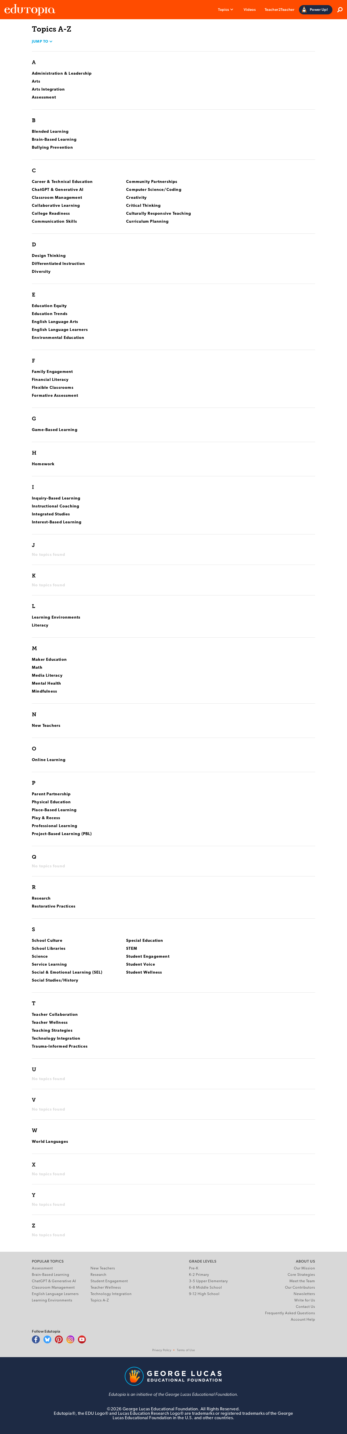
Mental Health (46, 684)
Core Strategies (301, 1275)
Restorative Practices (53, 906)
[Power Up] (316, 9)
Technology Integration (56, 1039)
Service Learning (49, 965)
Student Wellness (144, 973)
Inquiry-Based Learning (56, 498)
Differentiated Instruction (58, 264)
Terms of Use (186, 1350)
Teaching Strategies (52, 1031)
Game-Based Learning (54, 430)
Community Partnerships (151, 182)
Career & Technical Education (62, 182)
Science (40, 957)
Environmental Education (58, 338)
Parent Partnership (51, 794)
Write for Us (304, 1300)
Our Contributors (300, 1288)
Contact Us (305, 1307)
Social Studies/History (55, 980)
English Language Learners (60, 330)
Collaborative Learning (56, 206)
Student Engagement (148, 957)
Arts (36, 82)
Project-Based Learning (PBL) (62, 834)
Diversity (41, 272)
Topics (223, 9)
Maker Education (49, 660)
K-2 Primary (199, 1275)
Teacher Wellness (50, 1023)
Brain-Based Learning (54, 140)
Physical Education (51, 802)
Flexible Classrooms (52, 388)
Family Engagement (52, 372)
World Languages (50, 1142)
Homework (43, 464)
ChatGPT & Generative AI (58, 190)
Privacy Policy (161, 1350)
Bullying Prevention (52, 148)
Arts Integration (48, 89)
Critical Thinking (143, 206)
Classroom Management (57, 198)
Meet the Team (302, 1281)
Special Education (144, 941)
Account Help (303, 1320)
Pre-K (194, 1268)
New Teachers (46, 726)
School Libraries (49, 949)
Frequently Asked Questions (290, 1313)
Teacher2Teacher (280, 9)
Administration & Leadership (62, 74)
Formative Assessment (55, 396)
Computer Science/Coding (153, 190)
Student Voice (140, 965)
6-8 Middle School (205, 1288)
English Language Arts (55, 322)
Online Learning (49, 760)
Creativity (136, 198)
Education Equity (49, 306)
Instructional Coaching (55, 506)
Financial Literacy (50, 380)
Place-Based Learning (54, 810)
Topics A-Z (100, 1300)
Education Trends (49, 314)
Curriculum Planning (147, 222)
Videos (250, 9)
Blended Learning (50, 132)
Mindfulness (44, 691)
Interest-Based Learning (57, 522)
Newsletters (304, 1294)
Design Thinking (49, 256)
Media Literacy (47, 676)
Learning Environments (56, 617)
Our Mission (304, 1268)
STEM (131, 949)
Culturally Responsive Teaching (158, 214)
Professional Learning (54, 826)
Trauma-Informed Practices (60, 1047)
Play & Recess (46, 818)
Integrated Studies (51, 514)
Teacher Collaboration (55, 1015)
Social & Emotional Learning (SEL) (67, 973)
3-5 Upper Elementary (208, 1281)
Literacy (40, 625)
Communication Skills (54, 222)
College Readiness (51, 214)
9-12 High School (204, 1294)
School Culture (47, 941)
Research (41, 898)
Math (37, 668)
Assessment (44, 97)
